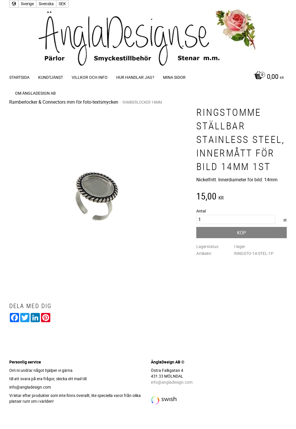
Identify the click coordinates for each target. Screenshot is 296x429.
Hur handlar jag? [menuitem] (135, 77)
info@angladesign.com (172, 382)
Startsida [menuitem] (19, 77)
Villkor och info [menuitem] (90, 77)
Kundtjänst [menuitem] (50, 77)
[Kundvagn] (267, 77)
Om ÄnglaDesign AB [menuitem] (35, 93)
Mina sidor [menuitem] (174, 77)
